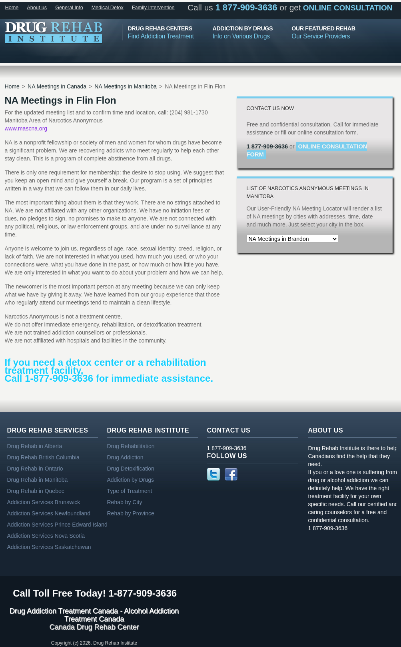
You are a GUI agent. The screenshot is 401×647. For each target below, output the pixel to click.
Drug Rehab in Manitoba (37, 480)
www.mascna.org (26, 128)
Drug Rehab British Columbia (43, 457)
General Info (69, 7)
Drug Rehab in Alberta (34, 446)
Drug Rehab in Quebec (35, 491)
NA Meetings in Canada (57, 86)
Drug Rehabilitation (131, 446)
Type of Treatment (129, 491)
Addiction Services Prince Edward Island (57, 524)
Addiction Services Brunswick (43, 502)
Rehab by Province (130, 513)
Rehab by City (124, 502)
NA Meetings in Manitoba (125, 86)
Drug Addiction (125, 457)
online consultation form (307, 150)
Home (12, 7)
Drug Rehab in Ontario (35, 468)
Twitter (213, 474)
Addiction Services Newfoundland (49, 513)
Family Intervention (153, 7)
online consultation (348, 8)
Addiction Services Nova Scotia (46, 536)
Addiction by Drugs (130, 480)
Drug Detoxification (130, 468)
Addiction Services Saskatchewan (49, 547)
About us (37, 7)
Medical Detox (108, 7)
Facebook (231, 474)
